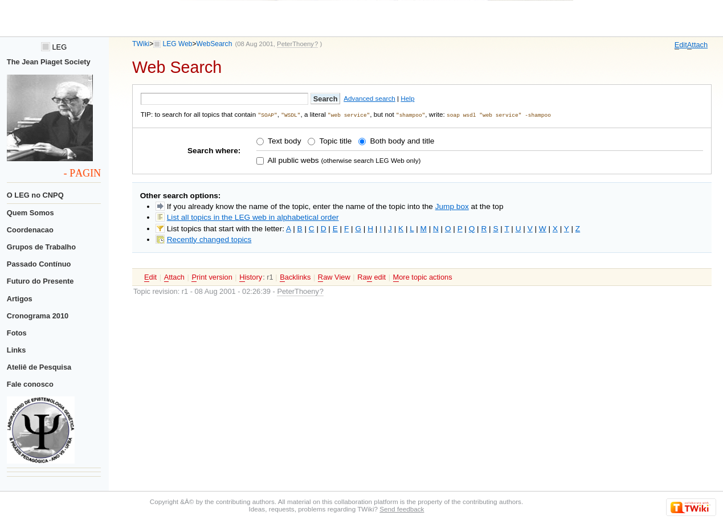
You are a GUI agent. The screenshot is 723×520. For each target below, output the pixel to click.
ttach (697, 45)
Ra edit (371, 276)
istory (250, 276)
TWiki (140, 44)
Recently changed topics (209, 239)
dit (681, 45)
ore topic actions (422, 276)
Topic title (334, 141)
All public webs (291, 159)
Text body (283, 141)
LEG (54, 47)
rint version (211, 276)
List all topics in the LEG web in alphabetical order (253, 216)
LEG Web (178, 44)
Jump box (452, 206)
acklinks (295, 276)
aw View (334, 276)
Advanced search (369, 98)
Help (407, 98)
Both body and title (401, 141)
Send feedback (401, 509)
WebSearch (214, 44)
